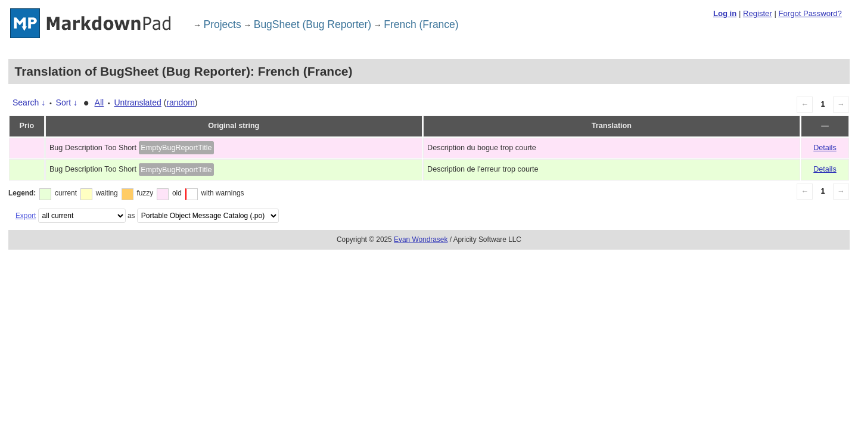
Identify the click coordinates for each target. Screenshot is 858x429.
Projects (222, 24)
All (99, 102)
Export (25, 216)
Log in (724, 13)
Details (825, 148)
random (180, 102)
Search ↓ (29, 102)
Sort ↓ (67, 102)
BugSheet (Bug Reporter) (312, 24)
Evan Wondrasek (420, 239)
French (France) (421, 24)
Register (757, 13)
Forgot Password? (809, 13)
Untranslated (137, 102)
